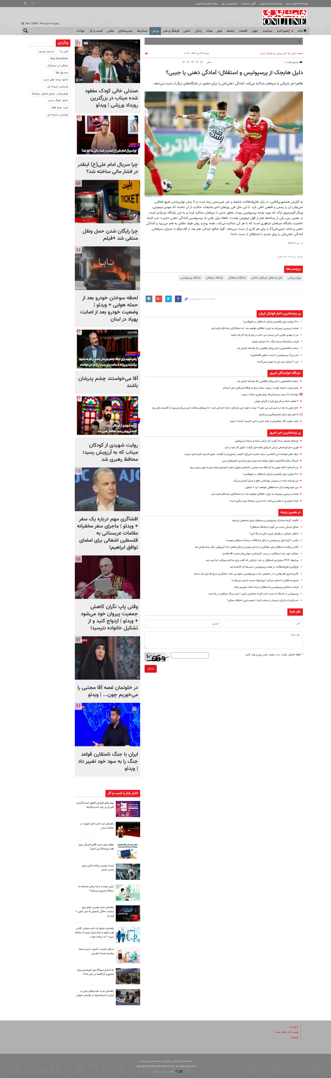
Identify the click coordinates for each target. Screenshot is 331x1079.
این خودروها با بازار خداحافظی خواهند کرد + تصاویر (269, 492)
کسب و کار (96, 31)
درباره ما (293, 1027)
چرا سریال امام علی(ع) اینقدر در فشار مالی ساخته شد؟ (107, 168)
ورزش (155, 31)
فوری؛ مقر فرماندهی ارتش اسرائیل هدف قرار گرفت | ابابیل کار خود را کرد (257, 452)
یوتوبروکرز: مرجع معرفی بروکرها (50, 94)
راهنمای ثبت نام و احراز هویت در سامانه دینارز (95, 826)
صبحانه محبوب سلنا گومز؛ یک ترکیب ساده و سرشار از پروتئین (263, 445)
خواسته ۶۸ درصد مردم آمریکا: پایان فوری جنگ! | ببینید (267, 394)
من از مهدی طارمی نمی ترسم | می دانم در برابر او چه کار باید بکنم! (260, 335)
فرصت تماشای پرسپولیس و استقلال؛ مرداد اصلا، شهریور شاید (263, 592)
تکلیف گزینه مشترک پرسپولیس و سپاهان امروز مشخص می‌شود (261, 525)
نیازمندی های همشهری (271, 4)
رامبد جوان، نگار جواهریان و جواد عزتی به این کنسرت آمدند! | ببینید (259, 426)
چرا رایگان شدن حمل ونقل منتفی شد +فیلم (110, 235)
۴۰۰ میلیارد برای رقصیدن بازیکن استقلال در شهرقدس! (267, 321)
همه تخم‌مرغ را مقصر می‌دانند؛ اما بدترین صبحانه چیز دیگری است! (260, 505)
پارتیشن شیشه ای (57, 86)
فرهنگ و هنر (171, 31)
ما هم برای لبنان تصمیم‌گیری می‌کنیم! (277, 419)
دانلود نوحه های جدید (55, 80)
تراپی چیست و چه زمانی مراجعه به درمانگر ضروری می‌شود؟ (95, 888)
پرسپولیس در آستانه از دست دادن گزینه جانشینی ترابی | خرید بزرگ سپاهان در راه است (248, 598)
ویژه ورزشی (294, 278)
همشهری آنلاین (285, 17)
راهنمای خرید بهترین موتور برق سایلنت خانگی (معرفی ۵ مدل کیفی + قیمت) (96, 911)
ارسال (150, 673)
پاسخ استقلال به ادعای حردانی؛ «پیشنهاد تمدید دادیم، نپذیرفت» (262, 585)
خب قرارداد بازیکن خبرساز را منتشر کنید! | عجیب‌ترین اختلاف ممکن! (259, 605)
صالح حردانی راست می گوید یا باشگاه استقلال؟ (271, 532)
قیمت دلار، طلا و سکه (285, 1033)
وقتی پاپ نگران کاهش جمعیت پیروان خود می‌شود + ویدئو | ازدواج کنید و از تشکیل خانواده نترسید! (109, 617)
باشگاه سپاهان (214, 278)
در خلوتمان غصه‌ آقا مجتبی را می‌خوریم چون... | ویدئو (107, 691)
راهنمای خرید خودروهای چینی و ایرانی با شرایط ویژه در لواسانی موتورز (96, 995)
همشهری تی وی (229, 4)
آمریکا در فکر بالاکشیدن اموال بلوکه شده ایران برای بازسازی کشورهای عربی (255, 465)
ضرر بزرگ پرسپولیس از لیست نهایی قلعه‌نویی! (271, 355)
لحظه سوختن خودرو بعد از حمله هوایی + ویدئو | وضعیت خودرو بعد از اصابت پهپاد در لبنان (109, 308)
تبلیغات (294, 1038)
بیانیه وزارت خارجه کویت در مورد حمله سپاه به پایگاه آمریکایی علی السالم (256, 388)
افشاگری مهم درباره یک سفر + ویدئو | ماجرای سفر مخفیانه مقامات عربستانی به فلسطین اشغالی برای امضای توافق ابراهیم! (107, 533)
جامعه (230, 31)
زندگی (198, 31)
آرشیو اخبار (283, 31)
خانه (302, 31)
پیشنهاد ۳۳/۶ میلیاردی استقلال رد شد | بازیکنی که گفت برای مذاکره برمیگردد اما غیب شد (247, 565)
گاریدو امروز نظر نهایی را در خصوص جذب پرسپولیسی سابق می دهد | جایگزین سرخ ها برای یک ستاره (240, 578)
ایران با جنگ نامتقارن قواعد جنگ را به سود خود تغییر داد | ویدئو (108, 761)
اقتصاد (243, 31)
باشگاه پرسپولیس (190, 278)
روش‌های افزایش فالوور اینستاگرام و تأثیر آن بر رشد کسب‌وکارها (94, 805)
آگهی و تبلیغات (248, 4)
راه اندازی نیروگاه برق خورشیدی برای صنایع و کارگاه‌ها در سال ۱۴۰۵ (96, 975)
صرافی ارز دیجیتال (57, 65)
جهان (255, 31)
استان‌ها (142, 31)
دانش (187, 31)
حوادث (81, 31)
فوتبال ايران (266, 53)
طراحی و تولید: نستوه (167, 1072)
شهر (219, 31)
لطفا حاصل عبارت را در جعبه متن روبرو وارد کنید (274, 659)
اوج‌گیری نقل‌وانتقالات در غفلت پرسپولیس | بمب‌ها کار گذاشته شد (260, 572)
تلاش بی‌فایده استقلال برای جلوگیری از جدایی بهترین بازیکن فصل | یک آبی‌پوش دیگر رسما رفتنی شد (240, 551)
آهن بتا (64, 51)
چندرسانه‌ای (125, 31)
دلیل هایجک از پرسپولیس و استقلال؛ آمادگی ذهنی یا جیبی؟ (234, 72)
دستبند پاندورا (46, 51)
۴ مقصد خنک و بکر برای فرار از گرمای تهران (274, 401)
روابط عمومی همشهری (207, 4)
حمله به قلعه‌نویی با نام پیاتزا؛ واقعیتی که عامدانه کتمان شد (263, 348)
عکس (110, 31)
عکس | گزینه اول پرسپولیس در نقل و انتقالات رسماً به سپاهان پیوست (258, 545)
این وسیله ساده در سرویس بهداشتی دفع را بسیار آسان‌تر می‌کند (262, 485)
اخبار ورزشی (281, 53)
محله (209, 31)
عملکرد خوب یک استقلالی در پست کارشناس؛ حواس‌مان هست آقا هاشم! (256, 558)
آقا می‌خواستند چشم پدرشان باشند (108, 382)
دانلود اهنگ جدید (58, 100)
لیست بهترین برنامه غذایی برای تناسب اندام (96, 867)
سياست (267, 31)
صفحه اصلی (297, 53)
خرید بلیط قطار (59, 107)
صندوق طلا (62, 72)
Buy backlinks (59, 58)
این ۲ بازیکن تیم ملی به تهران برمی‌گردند (275, 362)
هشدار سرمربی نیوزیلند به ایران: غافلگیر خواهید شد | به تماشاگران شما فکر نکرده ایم (249, 328)
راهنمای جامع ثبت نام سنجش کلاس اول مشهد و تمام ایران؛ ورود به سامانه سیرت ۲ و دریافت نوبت (95, 934)
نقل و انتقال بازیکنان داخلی (266, 278)
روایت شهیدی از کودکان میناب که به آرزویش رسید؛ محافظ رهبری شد (110, 452)
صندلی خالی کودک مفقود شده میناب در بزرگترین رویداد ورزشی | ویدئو (111, 98)
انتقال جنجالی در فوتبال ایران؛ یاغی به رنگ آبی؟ (271, 538)
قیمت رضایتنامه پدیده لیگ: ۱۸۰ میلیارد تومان (272, 341)
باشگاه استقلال (237, 278)
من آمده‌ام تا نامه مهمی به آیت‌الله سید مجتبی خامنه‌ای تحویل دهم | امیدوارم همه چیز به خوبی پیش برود (237, 472)
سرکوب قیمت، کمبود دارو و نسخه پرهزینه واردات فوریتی (94, 952)
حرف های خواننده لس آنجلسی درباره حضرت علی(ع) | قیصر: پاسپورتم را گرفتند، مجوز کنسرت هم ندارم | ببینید (235, 459)
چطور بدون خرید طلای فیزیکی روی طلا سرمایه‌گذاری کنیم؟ (94, 846)
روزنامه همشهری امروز (297, 4)
